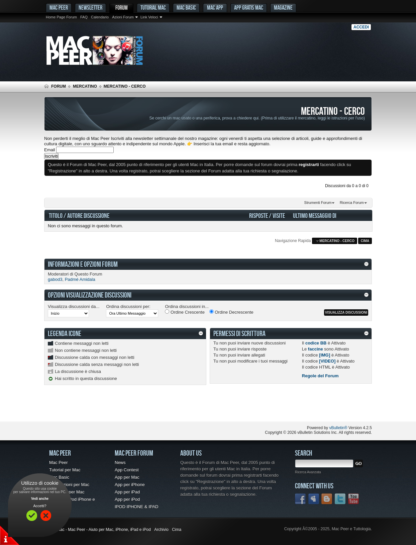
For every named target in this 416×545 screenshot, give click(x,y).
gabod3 (55, 279)
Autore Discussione (88, 215)
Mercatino (85, 86)
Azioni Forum (123, 17)
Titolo (56, 215)
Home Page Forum (61, 17)
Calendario (100, 17)
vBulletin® (338, 427)
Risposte (258, 215)
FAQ (84, 17)
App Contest (127, 469)
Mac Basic (186, 7)
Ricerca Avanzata (308, 472)
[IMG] (324, 355)
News (120, 462)
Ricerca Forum (352, 203)
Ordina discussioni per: (128, 306)
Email (49, 149)
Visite (279, 215)
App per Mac (127, 477)
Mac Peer (58, 462)
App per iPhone (130, 484)
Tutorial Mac (153, 7)
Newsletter (90, 7)
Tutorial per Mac (64, 469)
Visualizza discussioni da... (73, 306)
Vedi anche (39, 498)
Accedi (361, 27)
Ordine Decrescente (231, 312)
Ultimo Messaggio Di (314, 215)
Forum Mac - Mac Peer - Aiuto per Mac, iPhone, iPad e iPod (97, 529)
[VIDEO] (327, 361)
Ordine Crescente (185, 312)
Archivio (161, 529)
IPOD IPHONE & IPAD (137, 506)
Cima (365, 241)
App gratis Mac (248, 7)
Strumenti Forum (318, 203)
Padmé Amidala (80, 279)
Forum (121, 7)
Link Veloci (149, 17)
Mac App (215, 7)
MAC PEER (58, 7)
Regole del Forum (320, 375)
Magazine (283, 7)
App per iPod (127, 499)
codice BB (316, 342)
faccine (315, 349)
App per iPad (127, 491)
